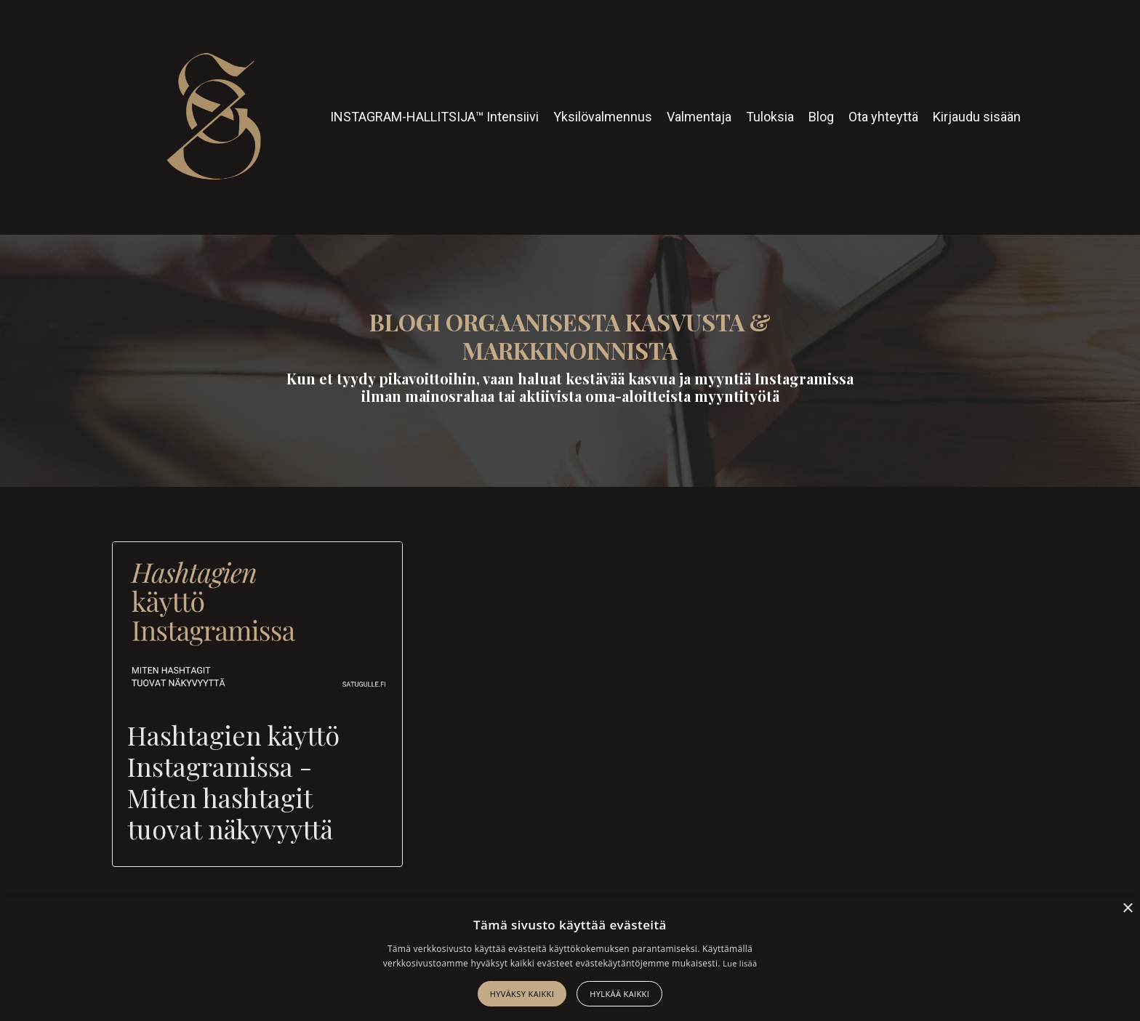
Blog (821, 116)
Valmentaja (699, 116)
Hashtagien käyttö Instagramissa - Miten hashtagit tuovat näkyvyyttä (233, 782)
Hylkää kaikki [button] (619, 993)
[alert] (570, 958)
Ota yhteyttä (883, 116)
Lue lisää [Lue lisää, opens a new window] (740, 963)
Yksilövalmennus (602, 116)
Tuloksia (770, 116)
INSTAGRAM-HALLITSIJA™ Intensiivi (434, 116)
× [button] (1127, 908)
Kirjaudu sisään (977, 116)
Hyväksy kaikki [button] (522, 993)
